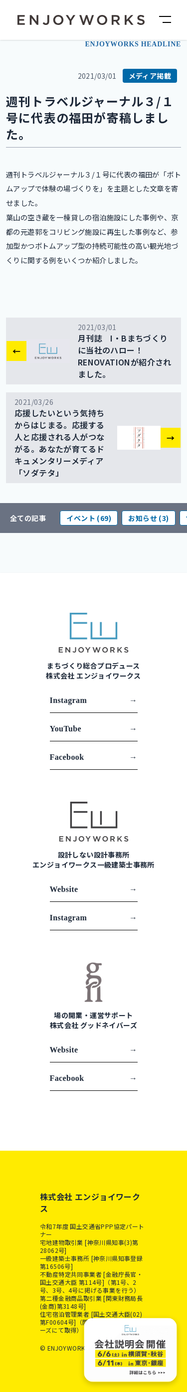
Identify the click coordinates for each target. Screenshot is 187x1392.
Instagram (94, 700)
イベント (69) (88, 518)
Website (94, 889)
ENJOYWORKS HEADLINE (133, 44)
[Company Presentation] (131, 1350)
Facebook (94, 757)
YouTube (94, 729)
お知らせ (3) (148, 518)
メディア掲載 (150, 76)
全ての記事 (28, 518)
